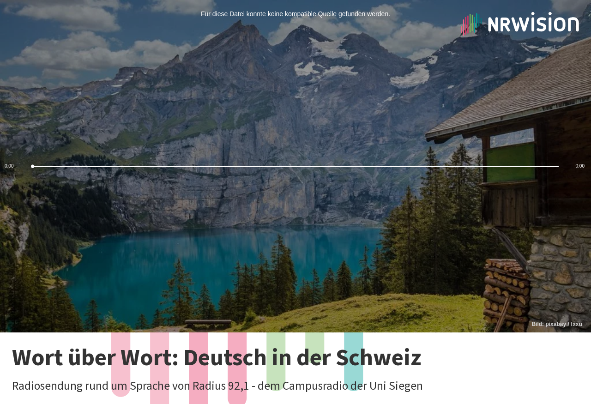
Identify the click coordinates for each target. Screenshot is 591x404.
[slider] (295, 166)
